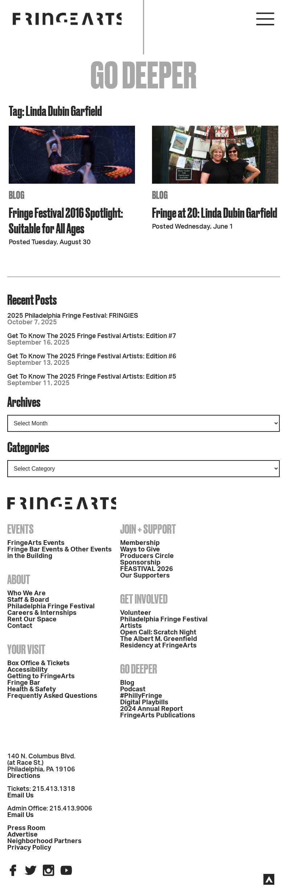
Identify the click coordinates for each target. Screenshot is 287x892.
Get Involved (144, 599)
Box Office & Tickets (38, 663)
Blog (127, 683)
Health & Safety (31, 689)
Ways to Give (140, 549)
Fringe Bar (23, 683)
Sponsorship (140, 562)
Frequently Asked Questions (52, 696)
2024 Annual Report (151, 709)
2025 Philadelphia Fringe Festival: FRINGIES (72, 316)
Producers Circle (147, 556)
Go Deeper (138, 669)
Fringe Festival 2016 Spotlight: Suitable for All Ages (66, 220)
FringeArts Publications (157, 715)
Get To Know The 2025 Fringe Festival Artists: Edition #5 (91, 377)
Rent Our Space (32, 619)
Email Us (20, 795)
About (18, 579)
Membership (140, 543)
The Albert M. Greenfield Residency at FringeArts (158, 642)
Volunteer (135, 613)
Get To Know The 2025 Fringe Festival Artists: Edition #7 (91, 336)
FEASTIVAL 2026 (146, 569)
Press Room (26, 828)
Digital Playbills (144, 702)
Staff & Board (28, 600)
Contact (19, 626)
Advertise (22, 834)
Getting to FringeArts (41, 676)
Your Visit (26, 649)
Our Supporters (145, 575)
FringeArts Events (36, 543)
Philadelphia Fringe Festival (51, 606)
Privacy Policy (29, 848)
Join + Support (148, 529)
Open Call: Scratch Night (158, 632)
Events (20, 529)
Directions (23, 776)
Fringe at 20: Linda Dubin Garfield (214, 212)
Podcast (132, 689)
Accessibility (27, 670)
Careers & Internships (42, 613)
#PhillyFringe (141, 696)
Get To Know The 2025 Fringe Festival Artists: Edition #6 (91, 356)
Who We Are (26, 593)
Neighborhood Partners (44, 841)
